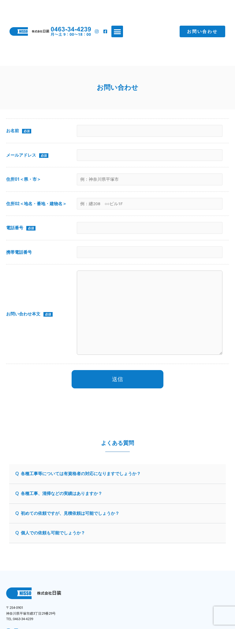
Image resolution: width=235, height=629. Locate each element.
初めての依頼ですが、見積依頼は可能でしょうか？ (70, 513)
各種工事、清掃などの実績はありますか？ (61, 493)
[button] (117, 31)
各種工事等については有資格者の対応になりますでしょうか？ (81, 473)
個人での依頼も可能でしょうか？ (53, 532)
